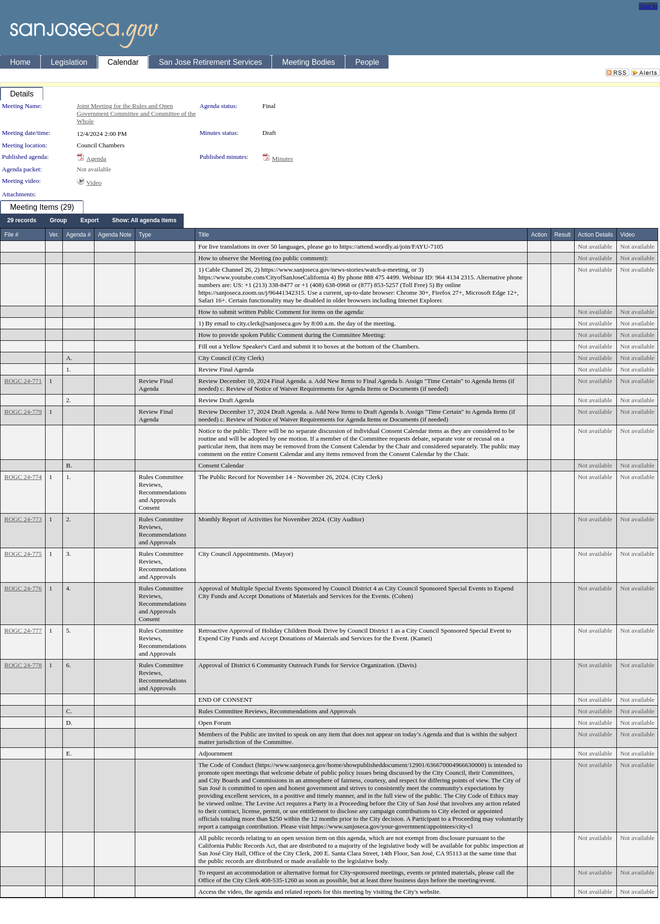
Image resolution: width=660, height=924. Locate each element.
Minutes (282, 158)
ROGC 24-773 (23, 519)
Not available (94, 169)
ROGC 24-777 (23, 630)
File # (11, 234)
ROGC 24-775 (23, 553)
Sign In (648, 6)
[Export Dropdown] (90, 221)
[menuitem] (21, 221)
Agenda (96, 158)
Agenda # (78, 234)
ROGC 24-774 (23, 476)
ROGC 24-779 (23, 411)
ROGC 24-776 (23, 588)
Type (145, 234)
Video (94, 182)
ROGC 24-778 (23, 665)
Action (539, 234)
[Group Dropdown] (58, 221)
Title (204, 234)
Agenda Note (114, 234)
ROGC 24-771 (23, 380)
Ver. (54, 234)
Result (562, 234)
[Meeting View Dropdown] (144, 221)
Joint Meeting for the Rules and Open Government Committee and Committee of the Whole (136, 113)
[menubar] (92, 221)
